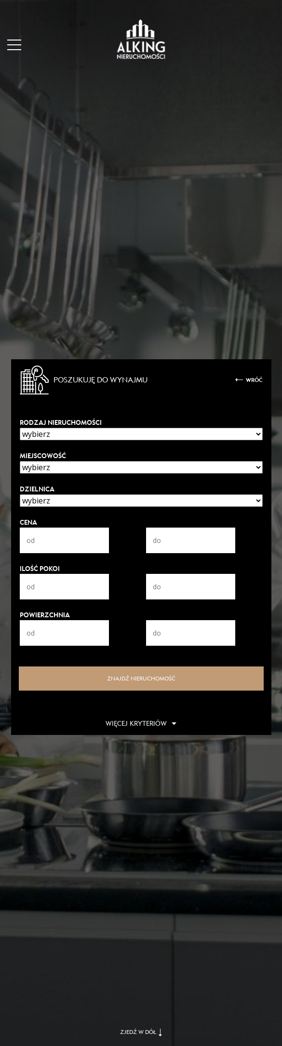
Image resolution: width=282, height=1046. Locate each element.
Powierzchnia (45, 615)
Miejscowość (43, 456)
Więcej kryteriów (136, 724)
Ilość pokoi (40, 569)
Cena (28, 522)
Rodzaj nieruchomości (61, 423)
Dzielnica (37, 489)
